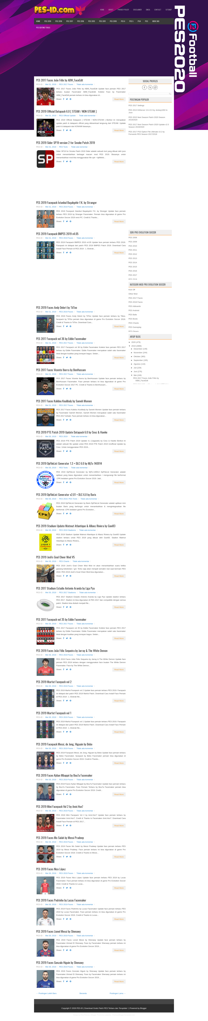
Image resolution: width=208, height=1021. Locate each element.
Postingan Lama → (118, 993)
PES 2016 (80, 21)
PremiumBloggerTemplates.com (123, 1015)
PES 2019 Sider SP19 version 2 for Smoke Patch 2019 (65, 142)
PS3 (146, 21)
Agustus (137, 364)
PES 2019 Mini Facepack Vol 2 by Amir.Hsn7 (59, 806)
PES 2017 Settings (136, 105)
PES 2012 (133, 254)
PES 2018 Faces (136, 302)
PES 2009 (133, 242)
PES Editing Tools (43, 27)
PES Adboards (135, 306)
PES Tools (63, 147)
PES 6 (123, 21)
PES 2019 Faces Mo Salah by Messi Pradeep (60, 837)
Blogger (143, 1008)
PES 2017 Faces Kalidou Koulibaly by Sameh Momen (64, 401)
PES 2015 (133, 267)
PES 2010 (113, 21)
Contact (157, 9)
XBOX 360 (155, 21)
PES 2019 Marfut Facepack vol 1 (53, 713)
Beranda (83, 993)
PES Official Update (67, 115)
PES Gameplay (135, 327)
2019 (133, 346)
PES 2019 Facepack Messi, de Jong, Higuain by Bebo (64, 744)
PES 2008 (133, 237)
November (138, 352)
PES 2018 (58, 21)
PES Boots (133, 319)
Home (102, 9)
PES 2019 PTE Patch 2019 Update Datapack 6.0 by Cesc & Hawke (71, 432)
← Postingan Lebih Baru (46, 993)
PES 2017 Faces (66, 84)
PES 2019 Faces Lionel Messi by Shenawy (58, 931)
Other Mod (133, 294)
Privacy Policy (123, 9)
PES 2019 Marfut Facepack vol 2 (54, 681)
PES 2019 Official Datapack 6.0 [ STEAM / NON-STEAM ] (66, 111)
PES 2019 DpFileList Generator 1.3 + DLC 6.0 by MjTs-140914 (69, 463)
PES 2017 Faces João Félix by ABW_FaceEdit (59, 80)
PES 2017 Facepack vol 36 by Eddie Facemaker (61, 338)
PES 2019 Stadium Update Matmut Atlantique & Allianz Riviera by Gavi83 (75, 525)
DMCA (148, 9)
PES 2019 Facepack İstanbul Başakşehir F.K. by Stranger (66, 202)
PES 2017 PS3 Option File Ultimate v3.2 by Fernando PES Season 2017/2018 (147, 133)
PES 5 (131, 21)
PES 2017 (69, 21)
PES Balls (133, 315)
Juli (135, 368)
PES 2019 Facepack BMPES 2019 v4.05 (57, 233)
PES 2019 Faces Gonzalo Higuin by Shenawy (60, 962)
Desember (138, 349)
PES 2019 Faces (66, 207)
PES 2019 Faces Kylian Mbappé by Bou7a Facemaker (64, 775)
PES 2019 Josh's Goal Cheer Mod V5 (55, 557)
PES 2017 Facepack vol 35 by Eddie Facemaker (61, 619)
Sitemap (169, 9)
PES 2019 (47, 21)
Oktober (137, 356)
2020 (133, 342)
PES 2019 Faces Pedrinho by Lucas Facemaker (61, 900)
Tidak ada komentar (84, 84)
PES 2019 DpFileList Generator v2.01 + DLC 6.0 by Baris (66, 494)
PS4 (139, 21)
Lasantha (107, 1015)
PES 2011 (102, 21)
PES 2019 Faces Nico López (51, 869)
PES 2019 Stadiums (67, 530)
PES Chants (64, 561)
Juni (135, 371)
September (138, 360)
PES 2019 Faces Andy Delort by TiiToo (56, 307)
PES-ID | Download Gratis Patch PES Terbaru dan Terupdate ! (102, 1008)
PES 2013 (91, 21)
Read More (119, 99)
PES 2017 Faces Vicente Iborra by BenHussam (61, 369)
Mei (135, 375)
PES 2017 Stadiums (67, 592)
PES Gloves (134, 331)
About (110, 9)
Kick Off (132, 290)
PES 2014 (133, 262)
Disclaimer (137, 9)
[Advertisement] (104, 53)
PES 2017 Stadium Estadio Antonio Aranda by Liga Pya (65, 588)
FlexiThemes (85, 1015)
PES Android (134, 310)
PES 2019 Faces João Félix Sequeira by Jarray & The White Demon (71, 650)
